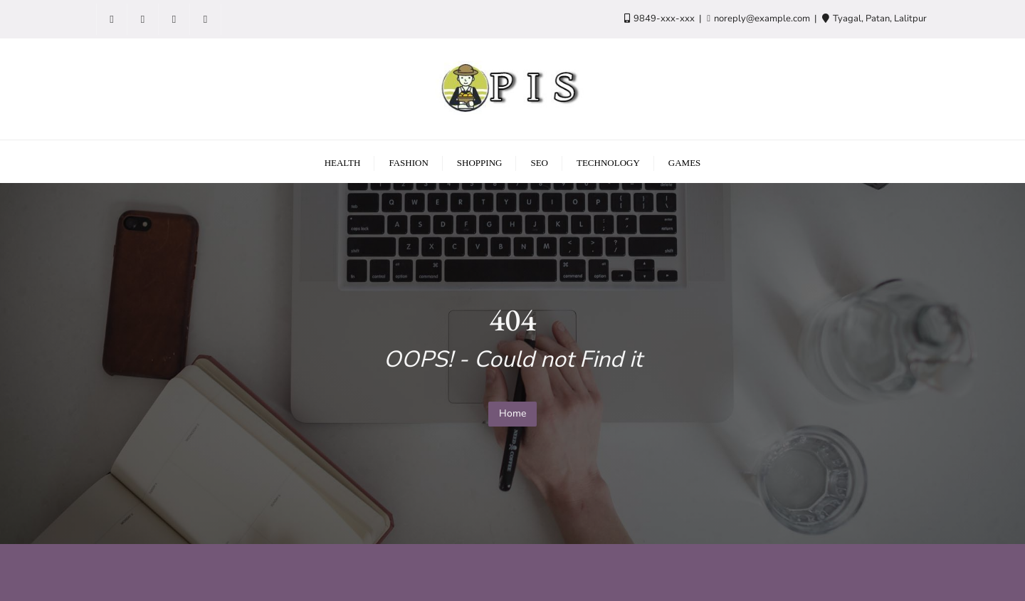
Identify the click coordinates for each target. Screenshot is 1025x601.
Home (512, 413)
